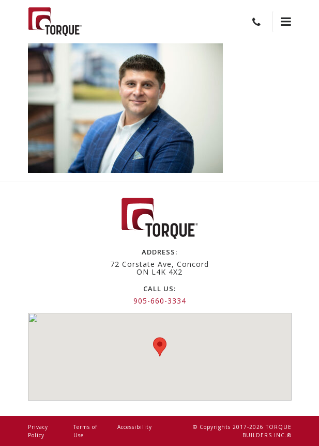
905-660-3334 (159, 301)
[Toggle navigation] (282, 22)
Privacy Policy (38, 431)
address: (159, 252)
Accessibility (134, 427)
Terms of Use (85, 431)
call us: (159, 288)
